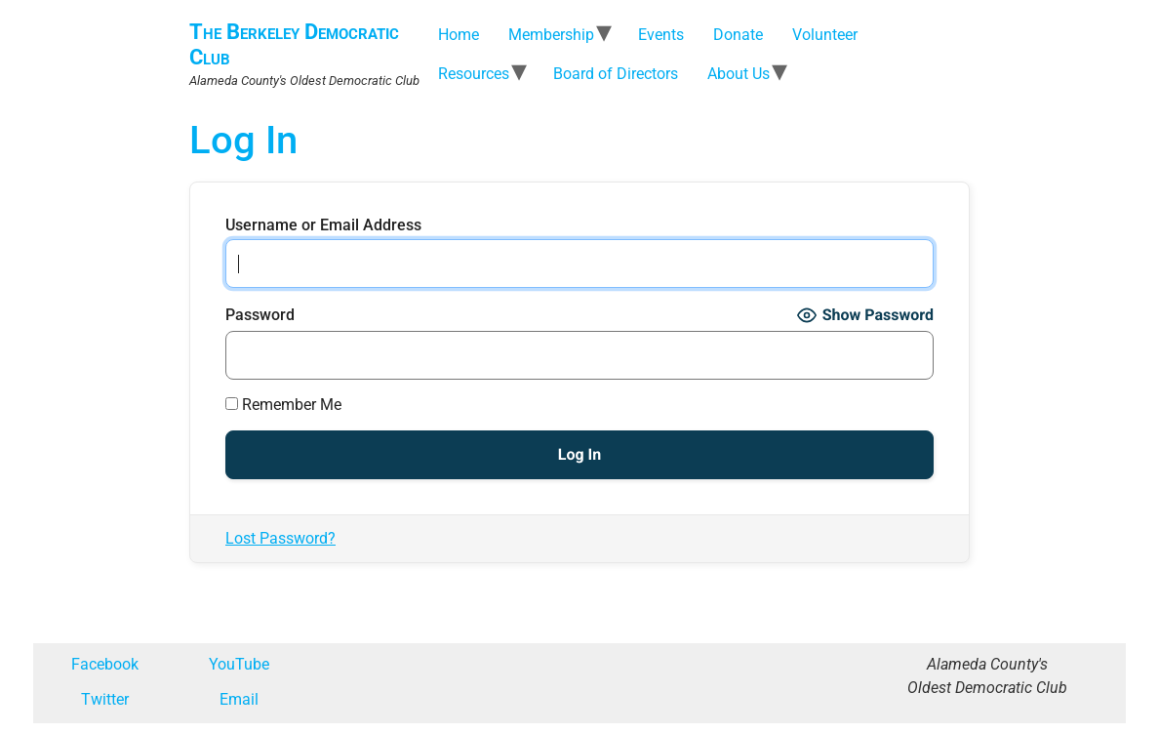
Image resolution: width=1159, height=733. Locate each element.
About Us (738, 73)
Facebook (105, 664)
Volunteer (825, 34)
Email (239, 699)
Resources (473, 73)
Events (661, 34)
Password (260, 315)
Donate (738, 34)
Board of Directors (615, 73)
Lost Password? (280, 538)
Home (458, 34)
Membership (551, 34)
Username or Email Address (323, 225)
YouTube (239, 664)
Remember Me (283, 405)
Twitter (105, 699)
